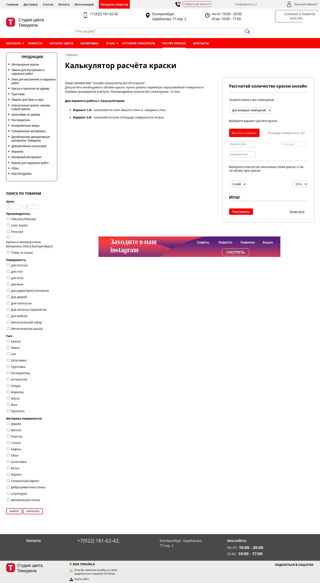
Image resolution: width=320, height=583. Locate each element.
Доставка (30, 4)
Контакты (201, 43)
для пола (17, 278)
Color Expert (19, 225)
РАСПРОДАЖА (21, 174)
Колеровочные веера (25, 125)
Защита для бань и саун (27, 99)
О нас (110, 43)
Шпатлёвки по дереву (25, 114)
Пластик (16, 436)
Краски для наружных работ (30, 162)
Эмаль (15, 348)
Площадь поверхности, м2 (286, 133)
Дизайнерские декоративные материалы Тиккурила (30, 138)
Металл (16, 430)
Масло (15, 398)
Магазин (13, 43)
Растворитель (20, 373)
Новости (35, 43)
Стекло (16, 443)
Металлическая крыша (27, 329)
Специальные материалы (28, 131)
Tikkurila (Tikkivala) (23, 219)
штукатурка (19, 493)
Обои (15, 168)
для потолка (19, 265)
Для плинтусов (21, 303)
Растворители (20, 120)
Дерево (16, 424)
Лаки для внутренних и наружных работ (33, 81)
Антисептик (19, 379)
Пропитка (18, 411)
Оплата (63, 4)
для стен (17, 271)
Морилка (17, 151)
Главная (12, 4)
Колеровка (89, 43)
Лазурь (16, 386)
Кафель (16, 449)
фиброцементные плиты (28, 487)
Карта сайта (82, 579)
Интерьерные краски (25, 64)
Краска (16, 341)
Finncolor (17, 232)
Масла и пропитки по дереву (30, 88)
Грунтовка (18, 367)
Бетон (15, 468)
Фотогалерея (84, 4)
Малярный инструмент (26, 157)
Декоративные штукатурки (29, 146)
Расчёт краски (174, 43)
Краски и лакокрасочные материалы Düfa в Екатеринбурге (29, 244)
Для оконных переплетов (28, 310)
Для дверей (19, 297)
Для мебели (19, 316)
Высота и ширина (244, 133)
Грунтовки (18, 94)
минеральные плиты (25, 500)
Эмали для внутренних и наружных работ (27, 71)
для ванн (17, 284)
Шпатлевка (19, 360)
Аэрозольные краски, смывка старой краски (30, 107)
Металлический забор (26, 322)
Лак (13, 354)
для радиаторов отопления (30, 291)
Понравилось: (246, 4)
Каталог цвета (61, 43)
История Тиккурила (138, 43)
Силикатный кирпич (25, 481)
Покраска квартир (114, 4)
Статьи (48, 4)
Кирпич (16, 474)
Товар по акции (22, 252)
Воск (14, 405)
